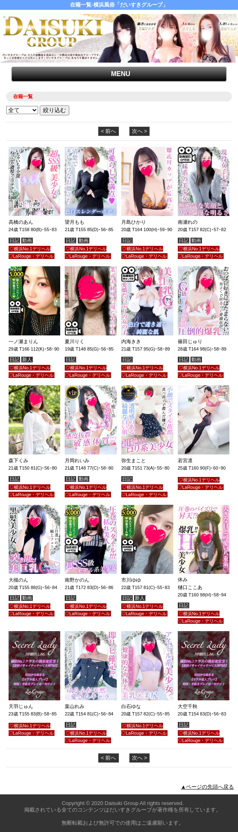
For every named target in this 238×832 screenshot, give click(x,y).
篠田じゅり (190, 341)
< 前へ (108, 131)
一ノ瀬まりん (23, 341)
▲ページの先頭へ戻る (207, 787)
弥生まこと (133, 460)
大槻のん (18, 580)
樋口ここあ (190, 587)
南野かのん (77, 580)
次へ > (139, 131)
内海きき (131, 341)
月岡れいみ (77, 460)
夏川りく (74, 341)
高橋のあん (21, 222)
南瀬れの (187, 222)
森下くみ (18, 460)
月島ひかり (133, 222)
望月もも (74, 222)
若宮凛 (185, 460)
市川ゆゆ (131, 580)
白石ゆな (131, 706)
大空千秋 (187, 706)
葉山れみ (74, 706)
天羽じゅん (21, 706)
